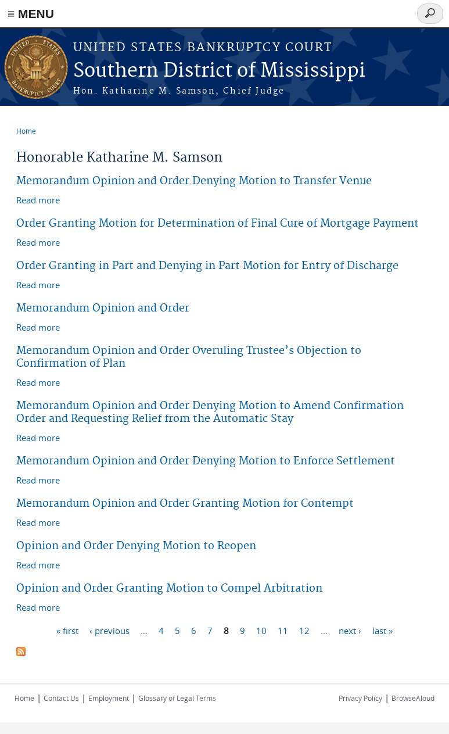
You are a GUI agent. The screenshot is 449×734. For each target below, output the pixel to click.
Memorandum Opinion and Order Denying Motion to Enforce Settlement (205, 461)
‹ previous (109, 630)
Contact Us (61, 698)
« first (67, 630)
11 (283, 630)
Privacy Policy (360, 698)
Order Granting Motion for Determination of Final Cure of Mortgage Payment (217, 223)
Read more (38, 199)
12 (304, 630)
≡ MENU (31, 13)
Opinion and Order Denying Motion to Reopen (136, 546)
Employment (108, 698)
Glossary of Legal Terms (177, 698)
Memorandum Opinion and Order (102, 308)
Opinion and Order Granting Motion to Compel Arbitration (169, 588)
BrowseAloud (412, 698)
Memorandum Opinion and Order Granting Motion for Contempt (185, 503)
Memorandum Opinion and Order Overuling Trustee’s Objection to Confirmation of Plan (188, 357)
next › (350, 630)
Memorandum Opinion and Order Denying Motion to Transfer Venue (194, 181)
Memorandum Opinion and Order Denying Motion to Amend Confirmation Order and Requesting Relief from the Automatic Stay (210, 412)
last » (382, 630)
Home (26, 130)
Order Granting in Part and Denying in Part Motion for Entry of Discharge (207, 266)
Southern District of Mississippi (219, 71)
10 (261, 630)
